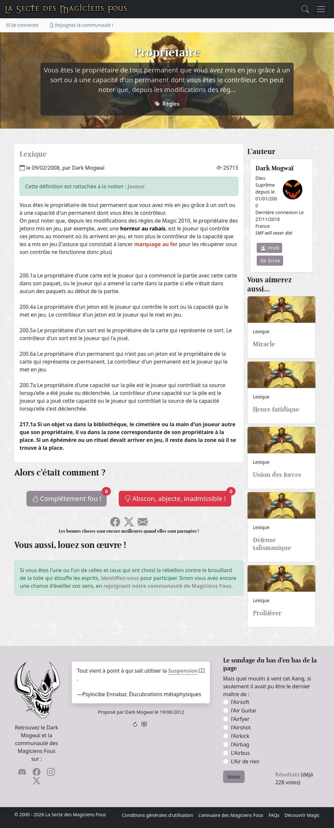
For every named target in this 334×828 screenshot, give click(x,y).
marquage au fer (156, 244)
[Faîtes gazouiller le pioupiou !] (129, 523)
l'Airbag (240, 744)
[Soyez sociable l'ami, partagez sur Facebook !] (115, 523)
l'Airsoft (240, 702)
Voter (233, 776)
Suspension (183, 670)
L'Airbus (240, 753)
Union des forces (277, 474)
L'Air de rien (245, 761)
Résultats (287, 774)
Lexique (33, 154)
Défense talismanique (272, 544)
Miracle (264, 344)
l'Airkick (240, 736)
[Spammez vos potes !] (142, 523)
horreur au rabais (143, 228)
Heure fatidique (276, 409)
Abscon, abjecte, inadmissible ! (178, 497)
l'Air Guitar (244, 710)
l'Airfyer (240, 719)
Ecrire (270, 261)
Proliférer (267, 613)
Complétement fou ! (69, 497)
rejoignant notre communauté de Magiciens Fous (167, 585)
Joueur (136, 186)
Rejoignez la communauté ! (81, 25)
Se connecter (22, 25)
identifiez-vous (120, 578)
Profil (270, 248)
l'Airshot (241, 727)
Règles (171, 103)
